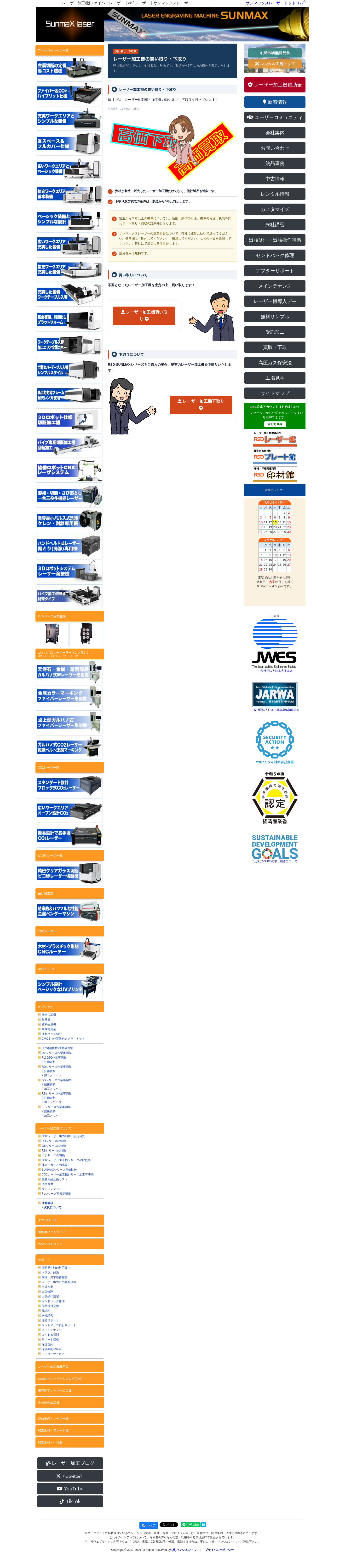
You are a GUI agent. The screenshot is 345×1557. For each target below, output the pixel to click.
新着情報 (275, 102)
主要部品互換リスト (55, 1179)
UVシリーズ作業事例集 (57, 1053)
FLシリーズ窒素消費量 (56, 1193)
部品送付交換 (50, 1306)
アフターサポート (275, 270)
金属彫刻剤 (49, 1029)
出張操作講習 (50, 1296)
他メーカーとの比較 (55, 1165)
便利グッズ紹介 (52, 1034)
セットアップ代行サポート (59, 1325)
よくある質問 (50, 1334)
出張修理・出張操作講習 (275, 240)
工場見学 (275, 378)
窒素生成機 (49, 1024)
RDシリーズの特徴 (54, 1141)
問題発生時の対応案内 (56, 1267)
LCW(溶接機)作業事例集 (57, 1048)
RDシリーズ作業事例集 (57, 1066)
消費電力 (47, 1184)
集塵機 (46, 1019)
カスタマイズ (275, 209)
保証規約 (47, 1344)
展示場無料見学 (275, 53)
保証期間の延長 (52, 1349)
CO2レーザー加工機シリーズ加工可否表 (68, 1174)
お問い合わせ (275, 148)
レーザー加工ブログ (70, 1463)
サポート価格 (50, 1339)
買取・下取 (275, 347)
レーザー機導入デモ (275, 301)
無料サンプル (275, 316)
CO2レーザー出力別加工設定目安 (63, 1136)
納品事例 (275, 163)
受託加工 (275, 332)
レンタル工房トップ (274, 64)
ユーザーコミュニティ (275, 117)
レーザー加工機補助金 (275, 84)
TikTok (70, 1501)
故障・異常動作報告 (55, 1277)
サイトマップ (275, 393)
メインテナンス (52, 1330)
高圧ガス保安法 (275, 362)
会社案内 (275, 132)
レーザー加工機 (144, 315)
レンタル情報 (275, 194)
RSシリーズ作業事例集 (57, 1093)
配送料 (46, 1310)
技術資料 (50, 1062)
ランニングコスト (53, 1189)
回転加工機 (49, 1014)
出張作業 (47, 1287)
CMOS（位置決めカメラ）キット (63, 1038)
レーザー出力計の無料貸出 (59, 1282)
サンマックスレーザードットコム (274, 3)
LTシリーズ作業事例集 (56, 1107)
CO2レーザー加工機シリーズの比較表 (66, 1160)
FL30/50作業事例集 (54, 1057)
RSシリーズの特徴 (54, 1150)
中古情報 (275, 178)
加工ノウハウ (52, 1075)
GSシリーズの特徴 (54, 1145)
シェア (149, 1525)
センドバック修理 (53, 1301)
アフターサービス (53, 1354)
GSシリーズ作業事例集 (57, 1080)
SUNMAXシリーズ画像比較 (59, 1169)
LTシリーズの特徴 (53, 1155)
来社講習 (47, 1315)
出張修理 (47, 1291)
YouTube (70, 1488)
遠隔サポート (50, 1320)
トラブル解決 (50, 1272)
